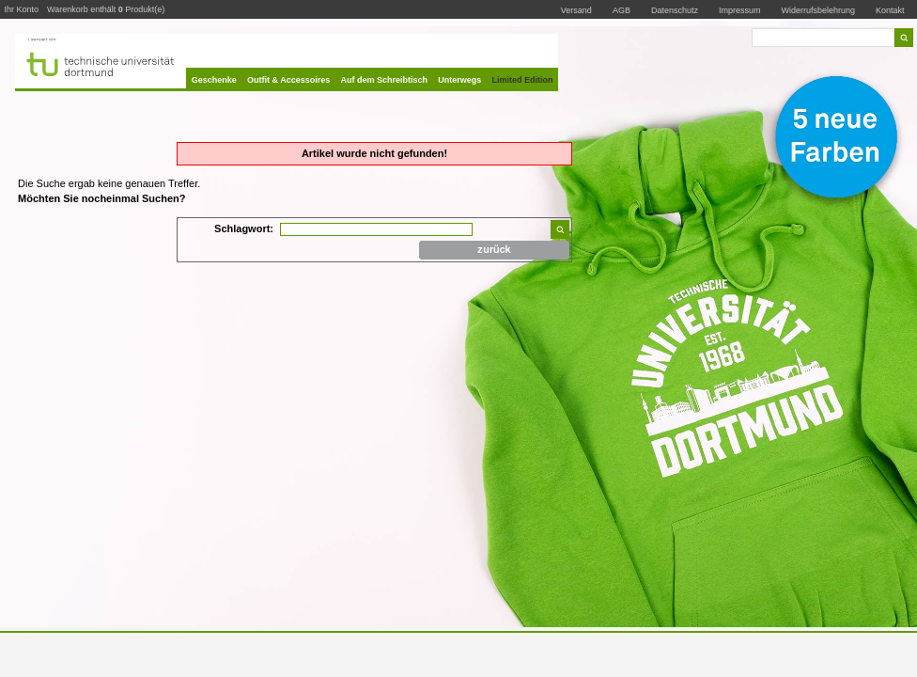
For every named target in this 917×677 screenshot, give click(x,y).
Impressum (740, 10)
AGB (621, 10)
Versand (576, 10)
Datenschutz (674, 10)
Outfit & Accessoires (288, 80)
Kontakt (890, 9)
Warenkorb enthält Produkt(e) (105, 9)
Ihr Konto (22, 9)
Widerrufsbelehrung (819, 10)
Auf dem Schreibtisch (384, 80)
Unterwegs (459, 80)
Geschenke (214, 80)
